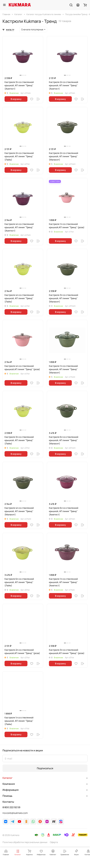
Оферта (54, 842)
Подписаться (45, 768)
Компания (9, 784)
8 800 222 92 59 (11, 807)
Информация (11, 790)
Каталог (8, 778)
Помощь (7, 795)
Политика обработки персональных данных (25, 842)
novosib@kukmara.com (15, 813)
